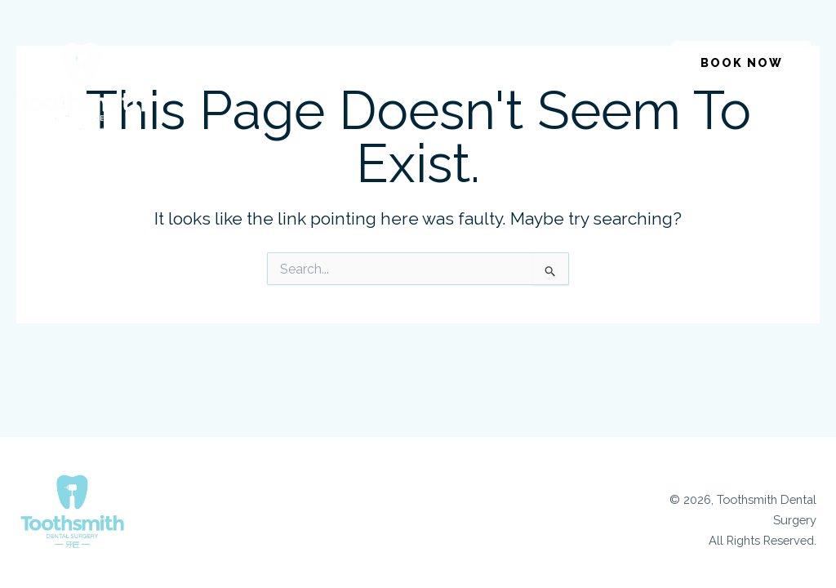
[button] (576, 56)
